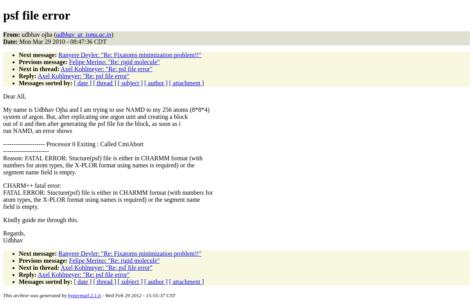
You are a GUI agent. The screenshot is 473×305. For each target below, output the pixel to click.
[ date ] (83, 83)
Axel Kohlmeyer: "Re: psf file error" (107, 69)
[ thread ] (104, 83)
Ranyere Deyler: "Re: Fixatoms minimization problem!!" (129, 55)
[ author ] (156, 83)
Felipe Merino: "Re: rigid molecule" (114, 62)
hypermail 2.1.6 (84, 295)
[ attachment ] (186, 83)
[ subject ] (130, 83)
